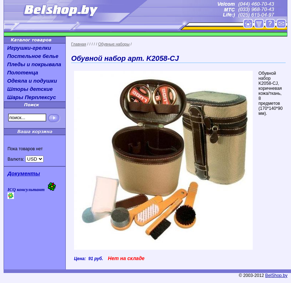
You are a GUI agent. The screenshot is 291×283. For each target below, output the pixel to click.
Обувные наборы (114, 44)
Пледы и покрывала (34, 64)
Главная (78, 44)
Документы (24, 173)
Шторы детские (30, 89)
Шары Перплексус (31, 97)
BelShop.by (276, 275)
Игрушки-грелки (29, 48)
